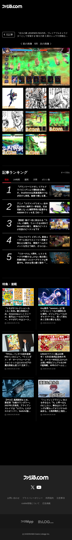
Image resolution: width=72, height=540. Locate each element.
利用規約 (50, 498)
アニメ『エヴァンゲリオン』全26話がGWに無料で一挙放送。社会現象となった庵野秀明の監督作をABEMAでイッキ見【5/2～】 (32, 208)
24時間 (16, 179)
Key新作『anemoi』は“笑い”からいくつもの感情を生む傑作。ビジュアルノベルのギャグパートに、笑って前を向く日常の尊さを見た (53, 314)
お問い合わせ (13, 498)
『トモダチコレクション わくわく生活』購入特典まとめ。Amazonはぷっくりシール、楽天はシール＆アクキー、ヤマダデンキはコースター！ (18, 314)
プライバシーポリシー (32, 498)
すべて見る (65, 173)
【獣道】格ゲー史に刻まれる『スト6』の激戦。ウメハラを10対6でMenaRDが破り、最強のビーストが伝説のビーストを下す (32, 224)
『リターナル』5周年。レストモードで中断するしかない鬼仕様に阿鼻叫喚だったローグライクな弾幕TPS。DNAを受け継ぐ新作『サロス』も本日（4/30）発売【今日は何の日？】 (32, 258)
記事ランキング (14, 172)
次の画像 (44, 43)
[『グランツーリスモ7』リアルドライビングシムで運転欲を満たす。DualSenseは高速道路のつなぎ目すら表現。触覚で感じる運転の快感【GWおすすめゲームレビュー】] (60, 191)
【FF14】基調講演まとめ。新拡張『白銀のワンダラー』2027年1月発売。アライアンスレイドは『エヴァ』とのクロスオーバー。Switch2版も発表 (18, 406)
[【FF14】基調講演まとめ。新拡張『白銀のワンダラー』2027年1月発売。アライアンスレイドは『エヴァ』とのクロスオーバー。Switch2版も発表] (18, 388)
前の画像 (27, 43)
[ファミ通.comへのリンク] (12, 6)
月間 (35, 179)
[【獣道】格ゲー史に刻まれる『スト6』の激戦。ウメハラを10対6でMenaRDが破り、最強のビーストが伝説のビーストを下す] (60, 224)
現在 (7, 179)
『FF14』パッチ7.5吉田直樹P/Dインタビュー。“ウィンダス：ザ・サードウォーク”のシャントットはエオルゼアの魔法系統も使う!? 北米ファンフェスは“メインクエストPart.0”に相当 (18, 360)
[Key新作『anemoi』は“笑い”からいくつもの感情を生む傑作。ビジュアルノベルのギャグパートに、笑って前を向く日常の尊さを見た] (54, 297)
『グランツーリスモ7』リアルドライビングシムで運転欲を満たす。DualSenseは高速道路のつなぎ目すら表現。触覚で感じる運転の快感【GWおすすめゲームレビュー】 (32, 191)
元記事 (8, 34)
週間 (26, 179)
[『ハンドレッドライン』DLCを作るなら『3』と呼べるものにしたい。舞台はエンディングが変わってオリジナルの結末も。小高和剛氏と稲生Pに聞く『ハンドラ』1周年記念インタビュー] (54, 388)
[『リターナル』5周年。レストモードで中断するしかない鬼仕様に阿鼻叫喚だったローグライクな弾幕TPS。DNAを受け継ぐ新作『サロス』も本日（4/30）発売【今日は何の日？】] (60, 258)
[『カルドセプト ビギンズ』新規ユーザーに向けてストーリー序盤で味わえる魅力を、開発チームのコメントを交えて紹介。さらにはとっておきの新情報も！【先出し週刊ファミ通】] (60, 241)
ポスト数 (46, 179)
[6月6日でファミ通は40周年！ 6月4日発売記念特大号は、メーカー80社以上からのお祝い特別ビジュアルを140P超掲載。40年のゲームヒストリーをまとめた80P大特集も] (54, 343)
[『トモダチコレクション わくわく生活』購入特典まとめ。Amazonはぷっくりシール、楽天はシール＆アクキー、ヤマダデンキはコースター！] (18, 297)
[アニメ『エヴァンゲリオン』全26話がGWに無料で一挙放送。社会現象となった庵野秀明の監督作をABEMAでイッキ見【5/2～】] (60, 207)
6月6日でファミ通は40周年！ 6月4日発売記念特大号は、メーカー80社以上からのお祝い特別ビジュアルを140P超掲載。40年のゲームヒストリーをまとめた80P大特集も (53, 360)
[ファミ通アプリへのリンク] (27, 521)
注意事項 (61, 498)
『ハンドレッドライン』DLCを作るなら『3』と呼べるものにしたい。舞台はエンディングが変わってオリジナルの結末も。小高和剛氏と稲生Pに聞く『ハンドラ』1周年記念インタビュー (53, 406)
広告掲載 (46, 503)
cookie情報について (30, 503)
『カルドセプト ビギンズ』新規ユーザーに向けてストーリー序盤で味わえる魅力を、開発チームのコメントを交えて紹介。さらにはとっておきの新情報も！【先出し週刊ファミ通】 (32, 242)
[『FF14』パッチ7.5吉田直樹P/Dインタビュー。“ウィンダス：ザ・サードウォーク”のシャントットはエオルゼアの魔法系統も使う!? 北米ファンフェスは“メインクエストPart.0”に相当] (18, 343)
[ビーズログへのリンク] (45, 521)
